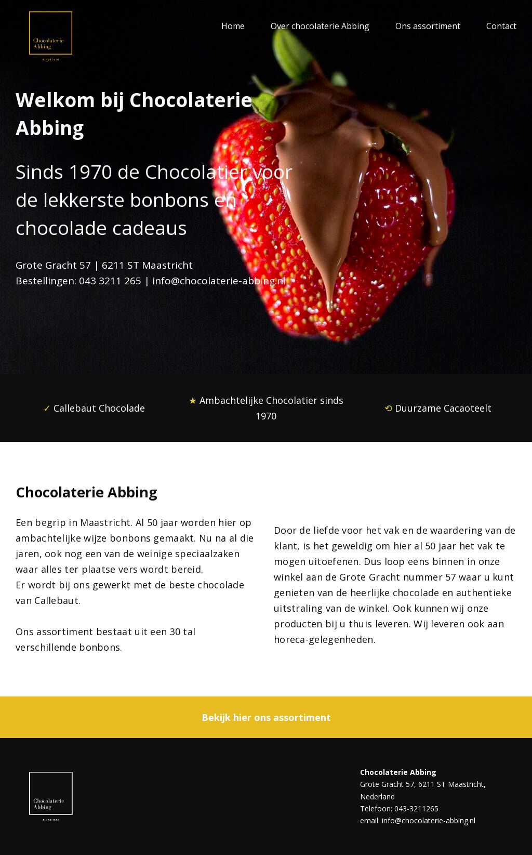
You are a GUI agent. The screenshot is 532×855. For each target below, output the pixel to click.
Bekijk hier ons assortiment (266, 717)
